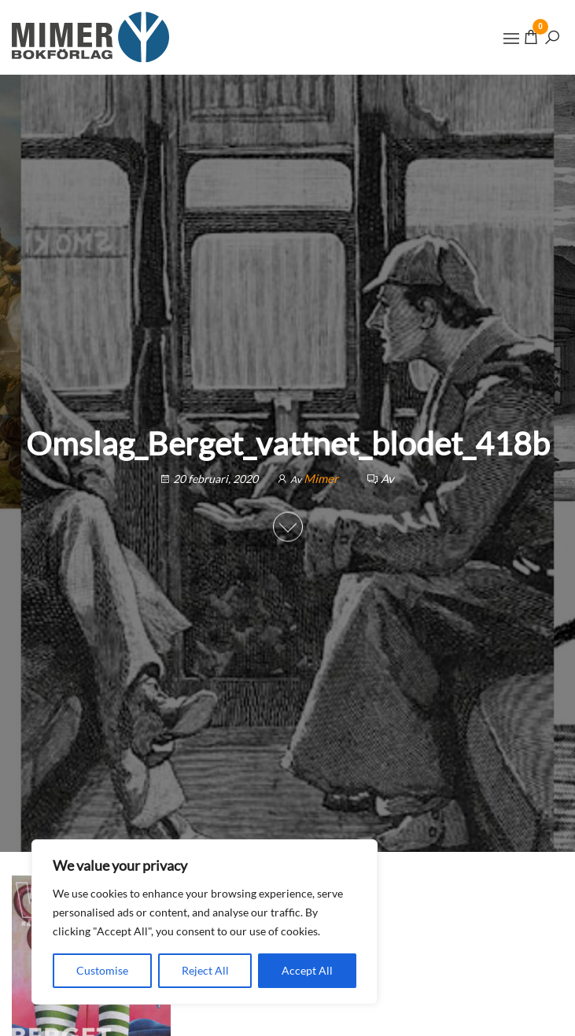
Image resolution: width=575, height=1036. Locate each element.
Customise (102, 970)
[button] (511, 38)
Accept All (307, 970)
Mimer (322, 478)
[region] (204, 922)
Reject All (205, 970)
